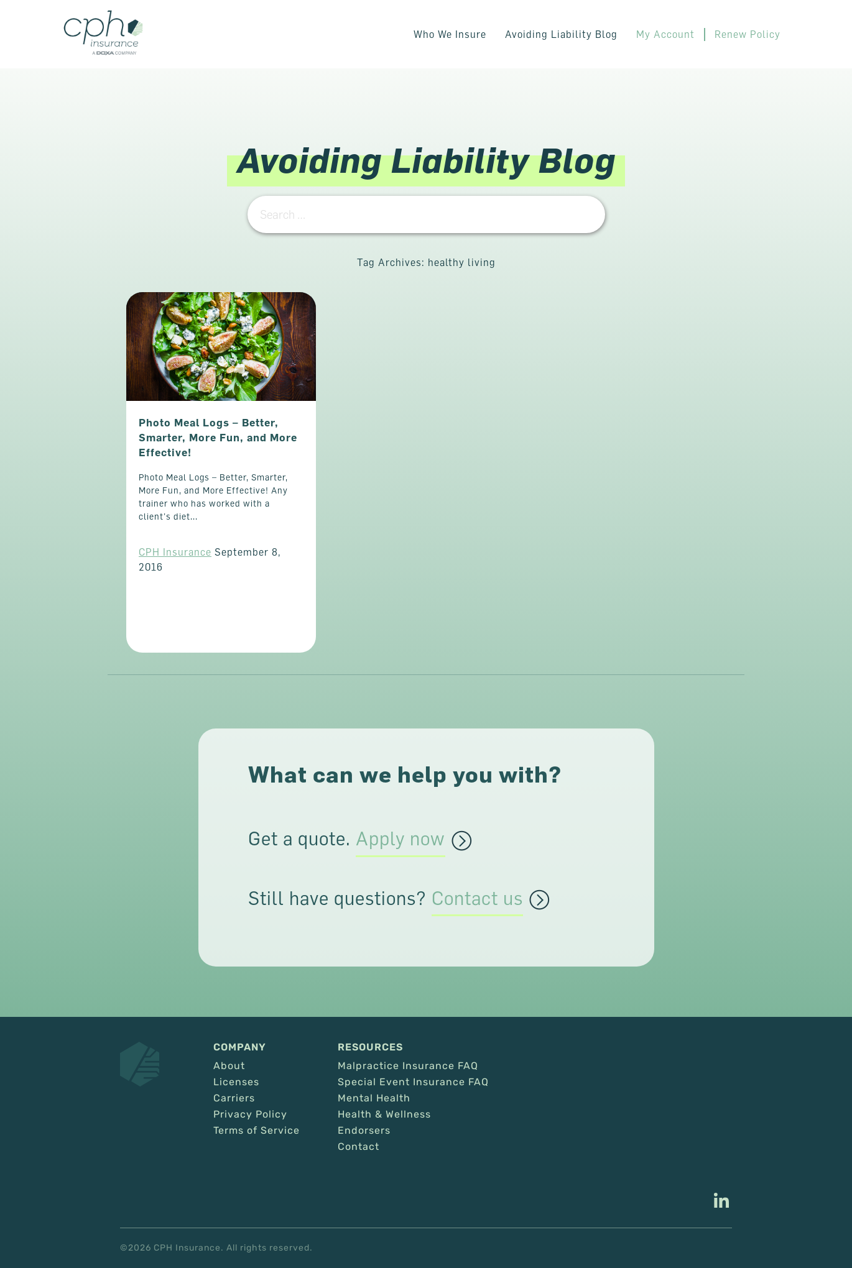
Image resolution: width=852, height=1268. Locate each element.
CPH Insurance (175, 552)
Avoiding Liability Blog (561, 34)
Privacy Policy (250, 1114)
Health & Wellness (384, 1114)
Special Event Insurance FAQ (413, 1082)
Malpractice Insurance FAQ (408, 1066)
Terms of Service (256, 1131)
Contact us (477, 898)
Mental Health (374, 1098)
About (229, 1066)
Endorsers (364, 1131)
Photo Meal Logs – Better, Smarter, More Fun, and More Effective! (218, 437)
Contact (358, 1147)
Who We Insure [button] (450, 34)
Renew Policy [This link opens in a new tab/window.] (747, 34)
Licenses (236, 1082)
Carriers (234, 1098)
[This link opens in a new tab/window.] (721, 1202)
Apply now (400, 839)
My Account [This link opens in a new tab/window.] (665, 34)
